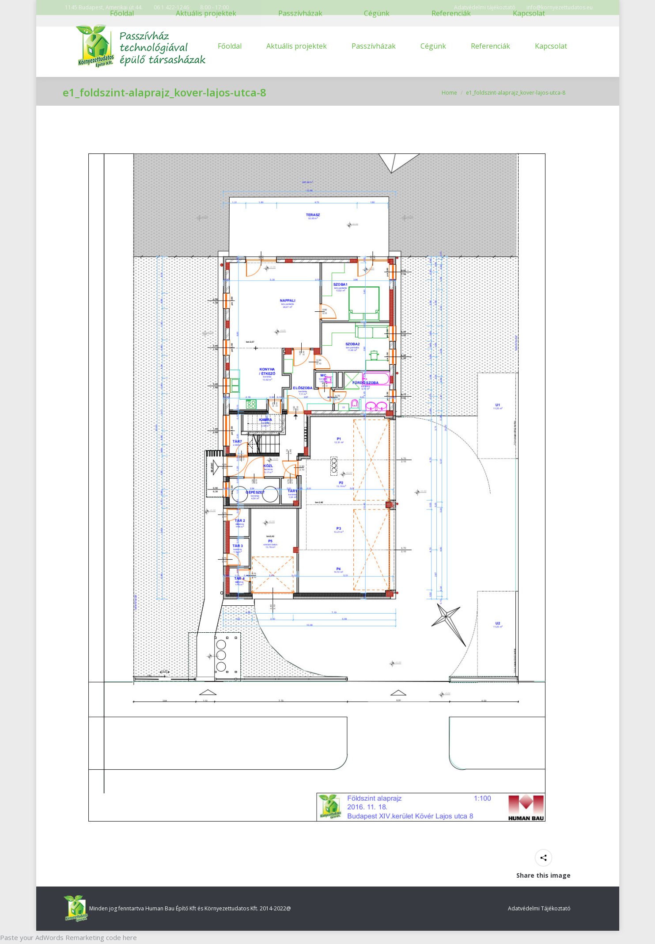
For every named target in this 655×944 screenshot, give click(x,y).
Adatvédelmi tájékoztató (484, 7)
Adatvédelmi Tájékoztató (539, 908)
